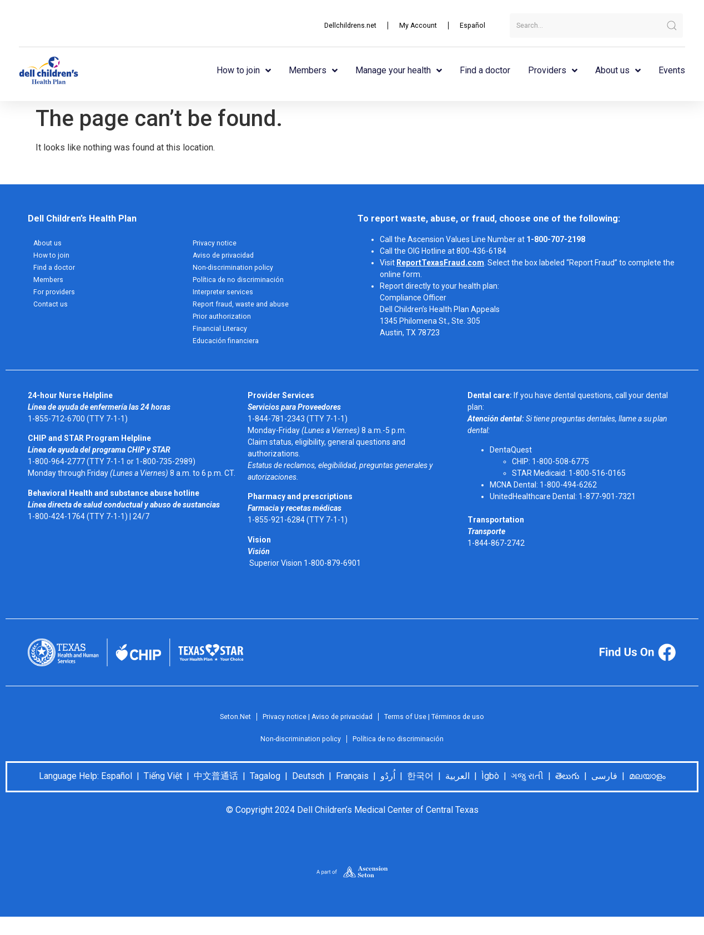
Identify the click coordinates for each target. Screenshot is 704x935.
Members (313, 71)
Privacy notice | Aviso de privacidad (314, 727)
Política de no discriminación (242, 283)
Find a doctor (485, 70)
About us (618, 71)
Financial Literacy (223, 337)
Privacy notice (217, 243)
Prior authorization (225, 323)
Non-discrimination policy (236, 270)
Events (671, 70)
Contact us (52, 310)
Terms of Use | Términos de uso (442, 727)
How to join (244, 71)
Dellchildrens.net (341, 25)
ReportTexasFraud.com (440, 262)
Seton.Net (224, 727)
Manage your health (398, 71)
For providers (56, 297)
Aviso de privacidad (226, 257)
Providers (552, 71)
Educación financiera (229, 350)
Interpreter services (227, 297)
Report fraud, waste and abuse (247, 310)
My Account (414, 25)
